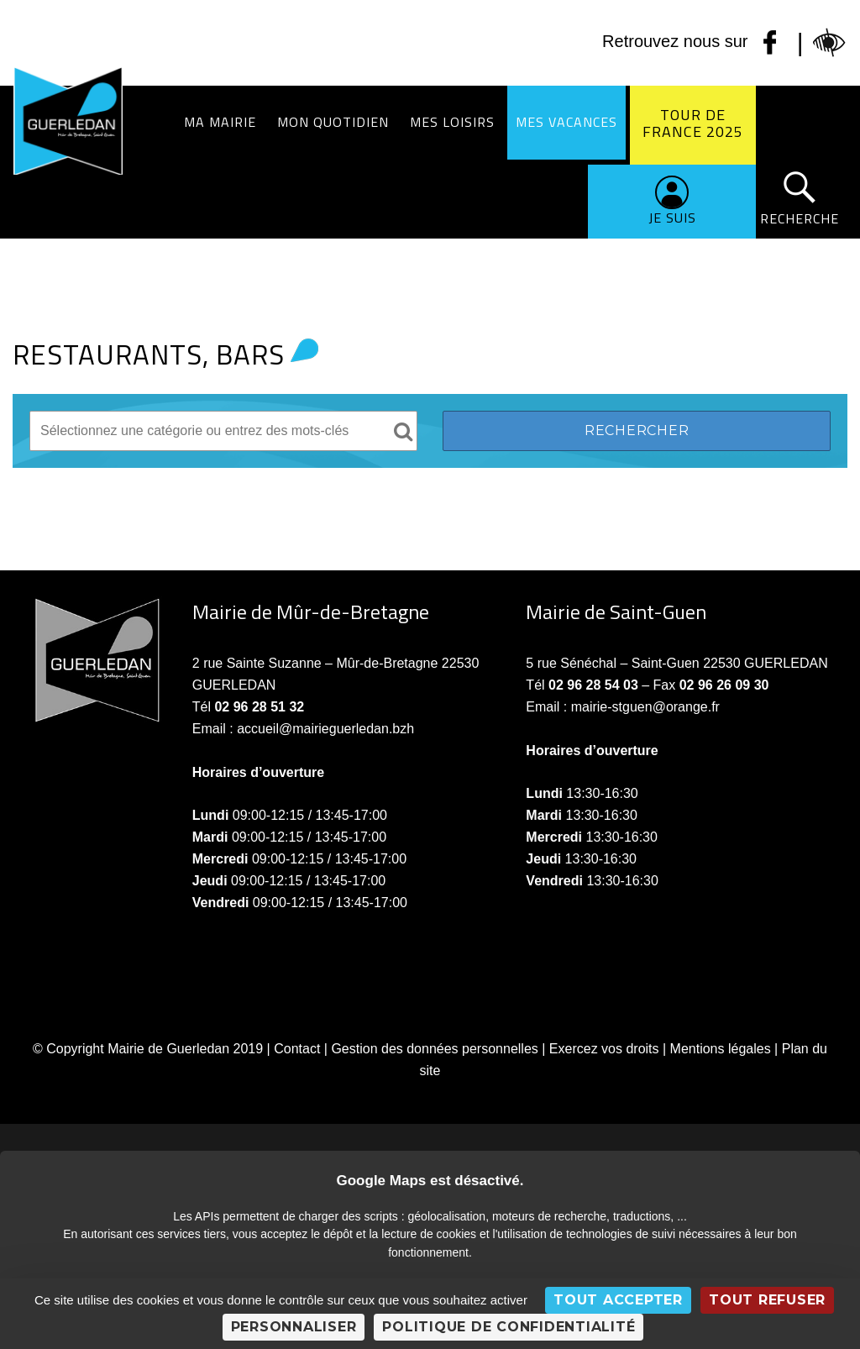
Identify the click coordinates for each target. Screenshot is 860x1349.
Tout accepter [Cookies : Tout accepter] (618, 1300)
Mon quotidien (333, 122)
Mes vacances (566, 122)
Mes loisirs (452, 122)
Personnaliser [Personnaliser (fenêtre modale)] (294, 1327)
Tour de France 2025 (692, 123)
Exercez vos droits (604, 1049)
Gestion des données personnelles (434, 1049)
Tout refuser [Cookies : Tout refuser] (767, 1300)
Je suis (672, 217)
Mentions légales (720, 1049)
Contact (297, 1049)
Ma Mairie (220, 122)
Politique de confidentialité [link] (508, 1327)
